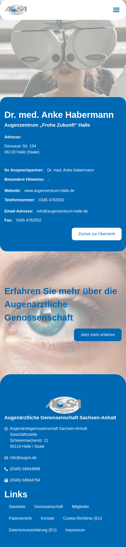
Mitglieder (80, 506)
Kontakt (47, 518)
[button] (116, 9)
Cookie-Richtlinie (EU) (82, 518)
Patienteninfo (20, 518)
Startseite (17, 506)
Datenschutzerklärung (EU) (33, 530)
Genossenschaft (48, 506)
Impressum (75, 530)
